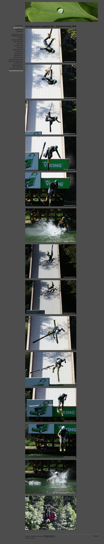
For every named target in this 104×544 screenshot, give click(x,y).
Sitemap (41, 536)
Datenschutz (35, 536)
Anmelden (95, 536)
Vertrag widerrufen (49, 536)
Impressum (28, 536)
